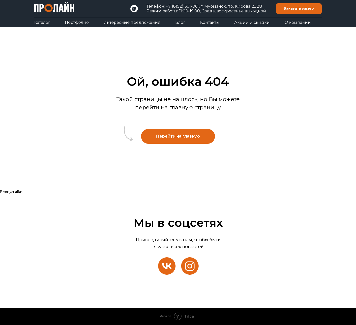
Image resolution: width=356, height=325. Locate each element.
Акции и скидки (252, 22)
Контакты (209, 22)
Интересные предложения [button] (132, 22)
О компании (298, 22)
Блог (180, 22)
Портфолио (77, 22)
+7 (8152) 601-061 (182, 6)
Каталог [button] (42, 22)
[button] (299, 8)
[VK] (134, 8)
